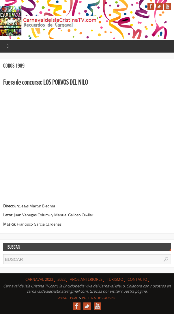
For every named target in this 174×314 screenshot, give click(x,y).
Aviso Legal (68, 298)
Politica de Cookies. (99, 298)
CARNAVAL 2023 (39, 279)
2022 (61, 279)
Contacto (137, 279)
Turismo (115, 279)
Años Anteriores (86, 279)
